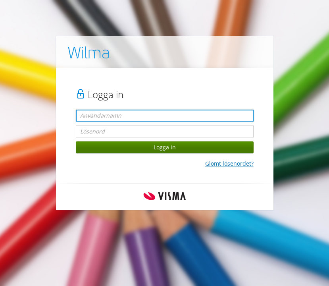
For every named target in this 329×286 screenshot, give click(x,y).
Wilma (89, 54)
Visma (164, 196)
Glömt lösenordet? (229, 163)
